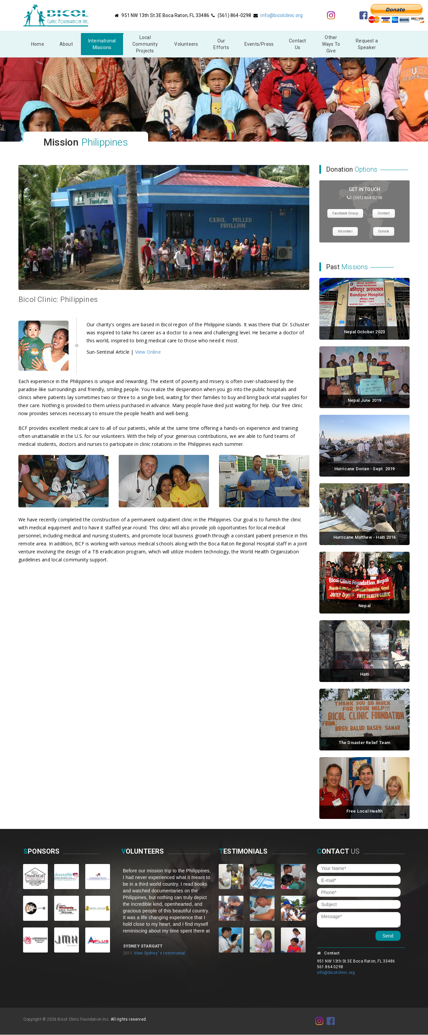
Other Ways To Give (331, 44)
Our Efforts (221, 44)
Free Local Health (364, 811)
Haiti (364, 674)
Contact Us (297, 44)
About (66, 44)
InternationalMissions (102, 44)
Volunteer (345, 231)
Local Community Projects (145, 44)
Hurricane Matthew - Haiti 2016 (364, 537)
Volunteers (186, 44)
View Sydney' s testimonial (159, 953)
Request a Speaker (367, 44)
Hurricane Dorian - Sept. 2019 (364, 468)
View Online (148, 352)
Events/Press (259, 44)
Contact (384, 213)
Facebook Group (345, 213)
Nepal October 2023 (364, 331)
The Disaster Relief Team (365, 742)
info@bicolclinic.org (281, 15)
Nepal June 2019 (365, 400)
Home (37, 44)
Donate (383, 231)
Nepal (364, 605)
